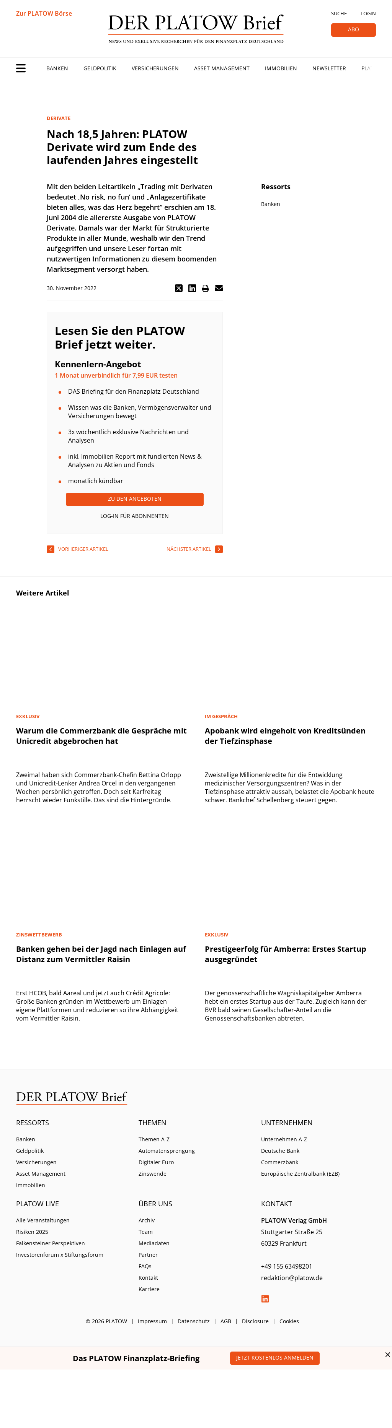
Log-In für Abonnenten (134, 515)
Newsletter (329, 68)
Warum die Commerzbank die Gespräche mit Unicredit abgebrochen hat (101, 735)
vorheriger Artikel (83, 548)
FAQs (145, 1266)
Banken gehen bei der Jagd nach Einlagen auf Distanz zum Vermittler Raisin (101, 954)
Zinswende (153, 1173)
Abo (353, 29)
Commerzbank (279, 1162)
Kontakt (148, 1277)
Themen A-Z (154, 1139)
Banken (57, 68)
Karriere (149, 1289)
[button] (179, 288)
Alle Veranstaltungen (43, 1220)
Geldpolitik (99, 68)
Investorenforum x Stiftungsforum (59, 1254)
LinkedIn (265, 1299)
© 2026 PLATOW (106, 1321)
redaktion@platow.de (292, 1278)
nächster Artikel (189, 548)
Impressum (152, 1321)
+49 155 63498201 (286, 1266)
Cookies (289, 1321)
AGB (225, 1321)
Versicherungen (155, 68)
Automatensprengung (167, 1150)
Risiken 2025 (32, 1231)
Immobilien (281, 68)
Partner (148, 1254)
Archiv (147, 1220)
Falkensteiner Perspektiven (50, 1243)
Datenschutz (194, 1321)
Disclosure (255, 1321)
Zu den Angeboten (135, 498)
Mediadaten (154, 1243)
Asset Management (222, 68)
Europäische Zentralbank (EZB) (300, 1173)
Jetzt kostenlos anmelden (275, 1357)
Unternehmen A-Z (284, 1139)
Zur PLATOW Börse (44, 13)
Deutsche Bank (280, 1150)
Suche (339, 13)
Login (368, 13)
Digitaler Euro (156, 1162)
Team (146, 1231)
